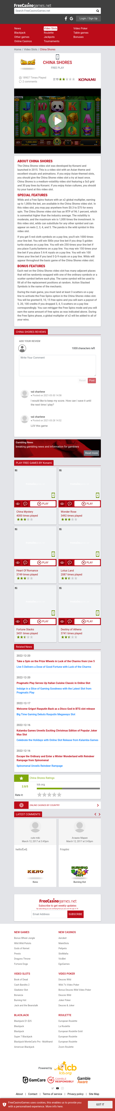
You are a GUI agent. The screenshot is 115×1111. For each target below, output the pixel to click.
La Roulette (64, 1026)
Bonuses (78, 37)
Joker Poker (64, 1000)
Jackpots (49, 37)
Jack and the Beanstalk (26, 1005)
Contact (32, 1094)
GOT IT (100, 1104)
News (17, 28)
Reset (82, 380)
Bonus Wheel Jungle (24, 938)
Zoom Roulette (66, 1047)
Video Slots (50, 28)
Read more (91, 453)
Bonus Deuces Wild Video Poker (74, 990)
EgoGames (64, 964)
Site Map (94, 1094)
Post (92, 380)
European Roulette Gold (70, 1031)
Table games (80, 32)
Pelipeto (62, 948)
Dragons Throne (22, 958)
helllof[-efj (21, 849)
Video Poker (80, 28)
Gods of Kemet (21, 948)
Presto (17, 953)
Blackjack (19, 32)
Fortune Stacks (25, 629)
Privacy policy (76, 1094)
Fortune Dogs (21, 964)
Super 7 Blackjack (23, 1036)
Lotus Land (67, 570)
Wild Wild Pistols (22, 943)
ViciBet (62, 958)
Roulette (49, 32)
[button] (95, 814)
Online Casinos (23, 41)
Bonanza (18, 995)
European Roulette (67, 1021)
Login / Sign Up (88, 18)
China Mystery (24, 511)
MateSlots (63, 943)
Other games (21, 37)
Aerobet (62, 938)
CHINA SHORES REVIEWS (31, 331)
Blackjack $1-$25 (23, 1021)
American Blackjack (24, 1047)
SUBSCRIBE (75, 914)
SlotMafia (63, 953)
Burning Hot (20, 1000)
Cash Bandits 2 (22, 984)
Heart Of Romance (27, 570)
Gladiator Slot (21, 990)
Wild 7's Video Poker (68, 984)
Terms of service (52, 1094)
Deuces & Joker (66, 1005)
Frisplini (64, 849)
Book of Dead (21, 979)
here (60, 1106)
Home (17, 49)
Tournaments (51, 41)
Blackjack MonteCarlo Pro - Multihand (33, 1041)
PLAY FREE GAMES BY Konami (34, 462)
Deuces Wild (64, 979)
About (19, 1094)
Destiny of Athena (71, 629)
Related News (24, 646)
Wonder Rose (68, 511)
